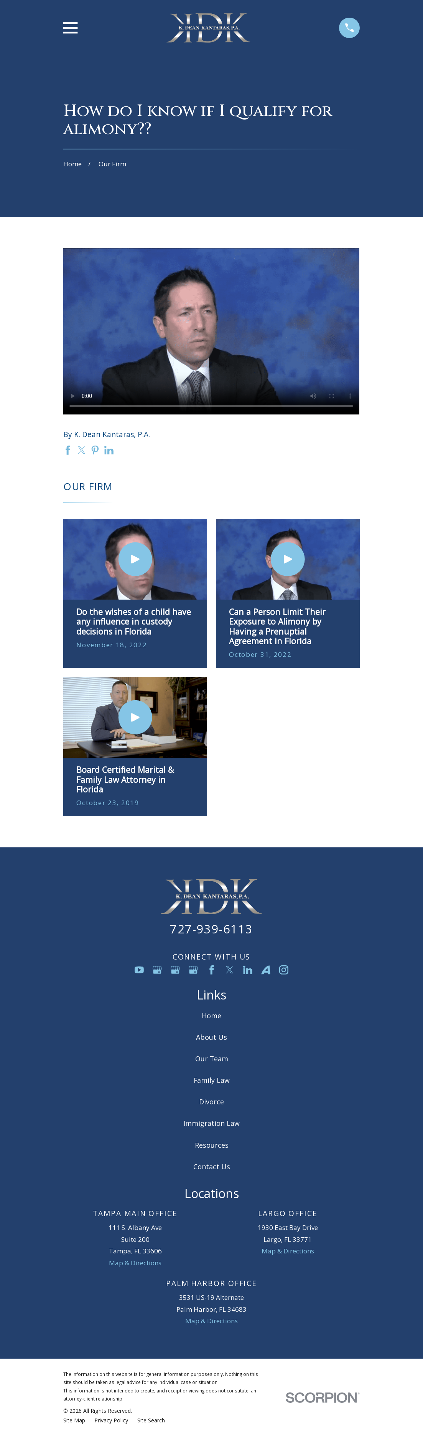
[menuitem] (74, 1420)
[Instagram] (283, 970)
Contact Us (211, 1166)
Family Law (212, 1080)
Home (211, 1015)
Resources (212, 1145)
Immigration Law (211, 1123)
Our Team (211, 1058)
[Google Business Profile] (157, 970)
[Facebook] (211, 970)
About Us (211, 1037)
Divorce (211, 1101)
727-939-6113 (211, 929)
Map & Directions (135, 1262)
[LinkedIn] (247, 970)
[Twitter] (229, 970)
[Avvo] (265, 970)
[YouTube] (139, 970)
